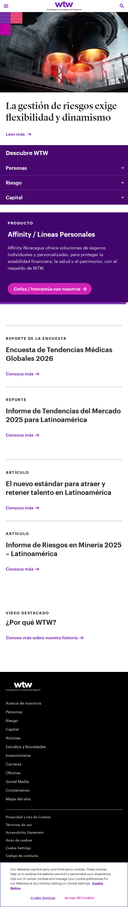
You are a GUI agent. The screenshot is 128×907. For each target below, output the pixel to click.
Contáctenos (18, 790)
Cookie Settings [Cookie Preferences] (18, 848)
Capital (12, 729)
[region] (64, 884)
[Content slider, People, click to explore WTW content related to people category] (64, 168)
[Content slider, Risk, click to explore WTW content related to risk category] (64, 182)
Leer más (19, 134)
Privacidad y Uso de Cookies (28, 817)
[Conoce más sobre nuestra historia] (64, 625)
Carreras (13, 764)
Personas (14, 711)
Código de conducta (22, 856)
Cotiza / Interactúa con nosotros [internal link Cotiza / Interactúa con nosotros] (51, 289)
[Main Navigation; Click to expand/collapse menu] (6, 6)
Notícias (13, 738)
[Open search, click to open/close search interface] (122, 6)
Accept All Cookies (79, 898)
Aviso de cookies (19, 840)
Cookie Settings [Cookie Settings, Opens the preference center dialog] (43, 898)
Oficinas (13, 772)
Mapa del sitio (18, 798)
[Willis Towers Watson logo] (23, 686)
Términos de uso (19, 825)
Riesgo (12, 720)
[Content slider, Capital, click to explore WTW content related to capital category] (64, 197)
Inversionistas (18, 755)
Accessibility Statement (25, 832)
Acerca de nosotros (23, 703)
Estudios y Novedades (26, 746)
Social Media (17, 781)
